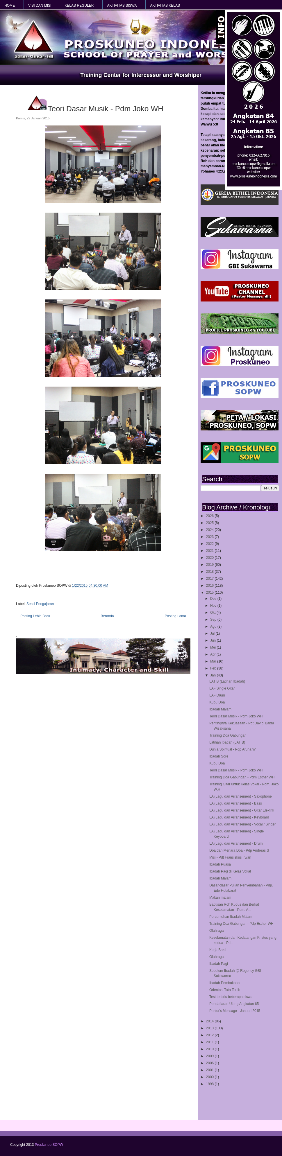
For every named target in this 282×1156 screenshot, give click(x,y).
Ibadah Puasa (220, 864)
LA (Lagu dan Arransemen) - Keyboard (239, 817)
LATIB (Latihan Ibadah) (227, 681)
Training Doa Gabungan (228, 735)
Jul (213, 633)
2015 (210, 592)
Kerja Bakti (217, 950)
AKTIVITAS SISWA (122, 5)
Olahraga (216, 931)
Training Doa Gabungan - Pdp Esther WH (241, 924)
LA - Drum (217, 695)
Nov (213, 606)
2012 (210, 1035)
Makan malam (220, 897)
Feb (213, 668)
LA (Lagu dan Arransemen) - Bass (235, 803)
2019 (210, 565)
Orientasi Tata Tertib (224, 990)
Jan (213, 675)
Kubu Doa (217, 702)
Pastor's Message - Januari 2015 (234, 1011)
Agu (213, 626)
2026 (210, 516)
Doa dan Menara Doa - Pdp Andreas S (239, 850)
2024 (210, 530)
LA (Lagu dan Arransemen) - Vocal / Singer (242, 824)
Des (213, 599)
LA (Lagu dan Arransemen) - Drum (236, 843)
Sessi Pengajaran (40, 604)
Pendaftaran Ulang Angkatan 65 (234, 1004)
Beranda (107, 616)
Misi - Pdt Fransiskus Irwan (230, 857)
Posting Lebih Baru (35, 616)
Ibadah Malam (220, 709)
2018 (210, 572)
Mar (213, 661)
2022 (210, 544)
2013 (210, 1028)
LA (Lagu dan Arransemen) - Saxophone (240, 796)
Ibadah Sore (218, 756)
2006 (210, 1063)
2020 (210, 558)
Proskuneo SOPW (49, 1145)
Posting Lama (175, 616)
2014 (210, 1021)
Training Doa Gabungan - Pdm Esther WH (241, 777)
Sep (213, 620)
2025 (210, 523)
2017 (210, 579)
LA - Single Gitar (222, 688)
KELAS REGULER (79, 5)
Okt (213, 613)
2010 (210, 1049)
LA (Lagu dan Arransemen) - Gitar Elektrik (241, 810)
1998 (210, 1084)
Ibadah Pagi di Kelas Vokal (230, 871)
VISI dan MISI (39, 5)
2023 (210, 537)
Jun (213, 640)
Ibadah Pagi (218, 964)
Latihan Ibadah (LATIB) (227, 742)
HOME (9, 5)
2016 (210, 586)
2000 (210, 1077)
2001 (210, 1070)
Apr (213, 654)
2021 (210, 551)
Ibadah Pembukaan (224, 983)
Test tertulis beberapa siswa (230, 997)
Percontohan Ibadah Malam (230, 917)
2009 (210, 1056)
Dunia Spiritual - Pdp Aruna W (232, 749)
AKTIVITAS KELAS (165, 5)
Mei (213, 647)
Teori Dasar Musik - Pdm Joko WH (236, 716)
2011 (210, 1042)
